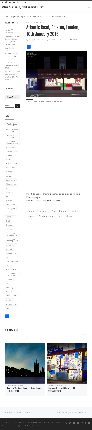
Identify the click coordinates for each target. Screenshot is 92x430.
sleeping (9, 288)
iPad (8, 221)
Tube (15, 296)
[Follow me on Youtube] (25, 2)
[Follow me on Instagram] (17, 2)
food (8, 213)
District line (11, 184)
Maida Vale (10, 245)
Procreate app (12, 269)
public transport (12, 274)
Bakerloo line (11, 151)
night (8, 257)
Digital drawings (17, 16)
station (9, 292)
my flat (9, 249)
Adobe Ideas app (12, 136)
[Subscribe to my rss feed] (2, 2)
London (9, 229)
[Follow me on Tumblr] (21, 2)
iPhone (9, 225)
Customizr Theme (36, 426)
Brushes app (11, 164)
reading (9, 279)
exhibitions (10, 205)
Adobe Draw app (12, 125)
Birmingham (11, 155)
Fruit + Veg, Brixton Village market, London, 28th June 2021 (12, 75)
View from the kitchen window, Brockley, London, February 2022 (12, 52)
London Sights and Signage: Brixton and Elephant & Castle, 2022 (12, 40)
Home (7, 16)
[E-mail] (10, 2)
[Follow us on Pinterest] (6, 2)
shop (8, 284)
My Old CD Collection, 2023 (11, 31)
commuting (10, 180)
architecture (11, 147)
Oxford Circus (12, 261)
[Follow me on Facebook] (14, 2)
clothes (9, 172)
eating (8, 196)
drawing (9, 192)
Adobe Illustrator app (12, 142)
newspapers (11, 253)
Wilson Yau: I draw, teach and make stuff (26, 422)
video (8, 308)
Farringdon (10, 209)
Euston (9, 200)
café (14, 168)
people (9, 265)
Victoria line (11, 304)
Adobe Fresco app (12, 130)
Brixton (9, 159)
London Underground (12, 240)
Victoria (9, 300)
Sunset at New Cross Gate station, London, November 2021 (12, 63)
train (8, 296)
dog (7, 188)
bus (7, 168)
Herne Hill (10, 217)
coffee (8, 176)
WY (30, 40)
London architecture (12, 234)
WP (12, 426)
